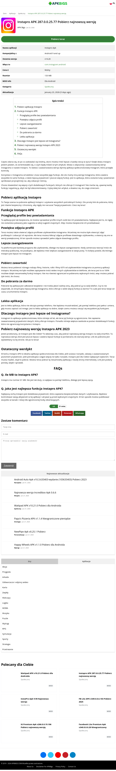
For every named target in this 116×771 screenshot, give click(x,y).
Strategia (17, 526)
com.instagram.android (55, 64)
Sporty (5, 643)
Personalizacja (19, 539)
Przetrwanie (7, 653)
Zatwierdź (9, 469)
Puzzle (5, 622)
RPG (4, 632)
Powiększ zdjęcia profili (33, 119)
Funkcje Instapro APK (29, 111)
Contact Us (111, 768)
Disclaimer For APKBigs (83, 768)
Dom (5, 13)
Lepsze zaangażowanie (33, 123)
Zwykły (5, 596)
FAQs (21, 153)
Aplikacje (12, 13)
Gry (29, 565)
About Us (69, 768)
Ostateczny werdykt (28, 149)
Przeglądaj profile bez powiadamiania (40, 115)
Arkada (5, 581)
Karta (4, 591)
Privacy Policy (99, 768)
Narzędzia (17, 486)
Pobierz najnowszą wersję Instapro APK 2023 (40, 145)
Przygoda (6, 575)
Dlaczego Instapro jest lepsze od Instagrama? (41, 141)
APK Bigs (22, 27)
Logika (5, 606)
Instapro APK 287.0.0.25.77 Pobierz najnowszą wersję (47, 13)
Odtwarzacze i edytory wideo (15, 586)
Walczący (6, 601)
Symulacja (6, 637)
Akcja (4, 570)
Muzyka (17, 499)
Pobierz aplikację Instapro (31, 106)
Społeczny (22, 13)
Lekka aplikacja (29, 136)
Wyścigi (17, 552)
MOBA (5, 612)
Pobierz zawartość (30, 128)
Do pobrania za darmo (33, 132)
